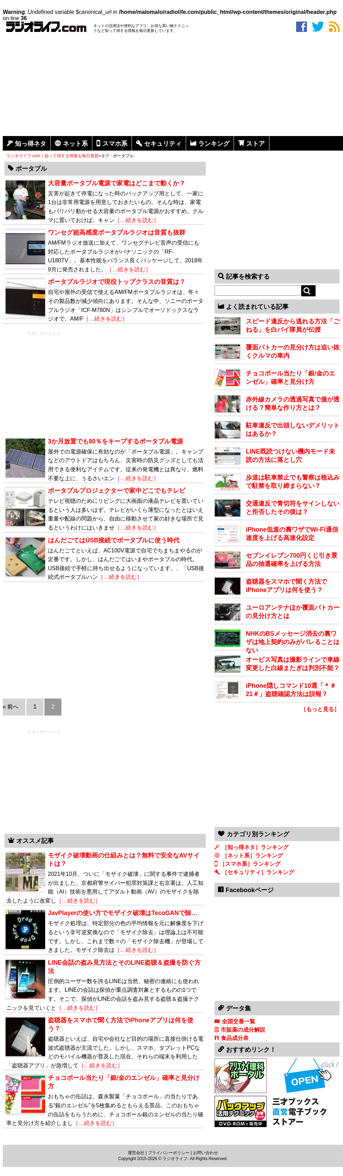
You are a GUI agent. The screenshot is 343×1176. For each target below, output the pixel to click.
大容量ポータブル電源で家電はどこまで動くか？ (116, 183)
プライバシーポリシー (169, 1152)
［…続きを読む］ (137, 220)
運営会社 (136, 1152)
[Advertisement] (173, 85)
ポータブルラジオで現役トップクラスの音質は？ (116, 281)
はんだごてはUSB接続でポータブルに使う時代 (113, 540)
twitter (318, 26)
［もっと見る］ (320, 709)
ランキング (213, 143)
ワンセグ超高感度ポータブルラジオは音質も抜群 (116, 232)
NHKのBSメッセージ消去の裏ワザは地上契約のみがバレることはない (293, 642)
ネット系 (75, 143)
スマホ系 (114, 143)
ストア (255, 143)
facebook (301, 26)
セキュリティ (163, 143)
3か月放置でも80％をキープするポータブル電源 (115, 441)
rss (334, 26)
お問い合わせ (205, 1152)
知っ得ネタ (30, 143)
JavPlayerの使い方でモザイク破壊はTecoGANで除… (123, 913)
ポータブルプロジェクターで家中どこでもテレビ (116, 490)
